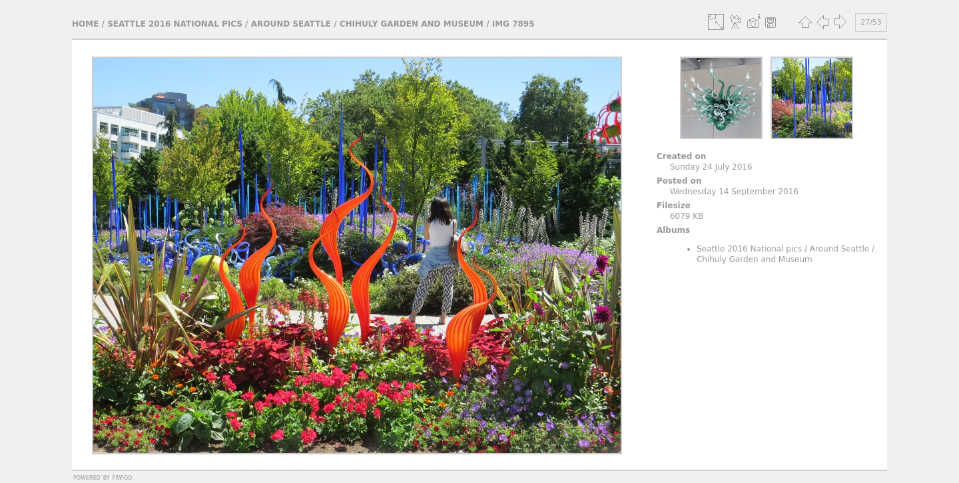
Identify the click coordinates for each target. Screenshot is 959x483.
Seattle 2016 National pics (174, 24)
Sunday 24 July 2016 (711, 167)
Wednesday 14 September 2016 (734, 191)
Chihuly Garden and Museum (411, 24)
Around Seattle (291, 24)
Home (85, 24)
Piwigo (122, 477)
